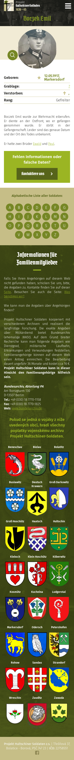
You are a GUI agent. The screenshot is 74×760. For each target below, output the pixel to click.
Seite (7, 292)
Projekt (28, 6)
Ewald (37, 144)
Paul (51, 144)
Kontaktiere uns (33, 174)
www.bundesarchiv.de (27, 408)
